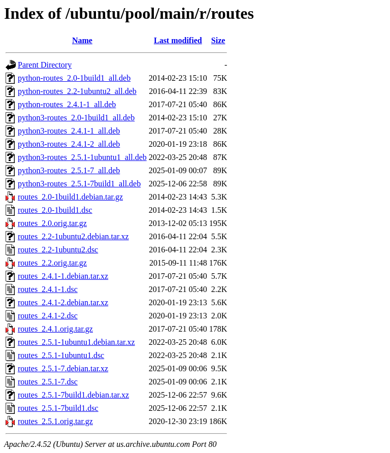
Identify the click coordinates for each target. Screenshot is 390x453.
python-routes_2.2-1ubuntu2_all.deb (77, 91)
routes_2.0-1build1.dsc (55, 210)
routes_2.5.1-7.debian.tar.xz (63, 368)
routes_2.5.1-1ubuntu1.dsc (61, 355)
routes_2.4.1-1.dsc (48, 289)
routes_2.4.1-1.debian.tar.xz (63, 276)
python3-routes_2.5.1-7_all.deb (69, 170)
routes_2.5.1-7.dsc (48, 381)
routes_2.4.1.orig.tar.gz (55, 329)
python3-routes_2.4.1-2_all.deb (69, 144)
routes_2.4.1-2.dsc (48, 315)
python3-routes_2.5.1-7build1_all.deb (79, 183)
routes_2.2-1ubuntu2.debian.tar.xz (73, 236)
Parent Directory (45, 64)
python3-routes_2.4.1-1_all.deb (69, 130)
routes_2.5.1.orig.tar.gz (55, 421)
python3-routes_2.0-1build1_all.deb (76, 117)
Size (218, 40)
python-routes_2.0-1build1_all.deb (74, 78)
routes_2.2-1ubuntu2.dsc (58, 249)
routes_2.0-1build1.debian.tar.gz (70, 196)
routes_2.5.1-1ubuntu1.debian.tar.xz (76, 342)
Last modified (178, 40)
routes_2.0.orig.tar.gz (52, 223)
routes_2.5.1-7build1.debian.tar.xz (73, 395)
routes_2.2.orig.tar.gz (52, 262)
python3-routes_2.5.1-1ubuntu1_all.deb (82, 157)
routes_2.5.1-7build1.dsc (58, 408)
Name (82, 40)
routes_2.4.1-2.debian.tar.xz (63, 302)
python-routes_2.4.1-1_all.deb (67, 104)
